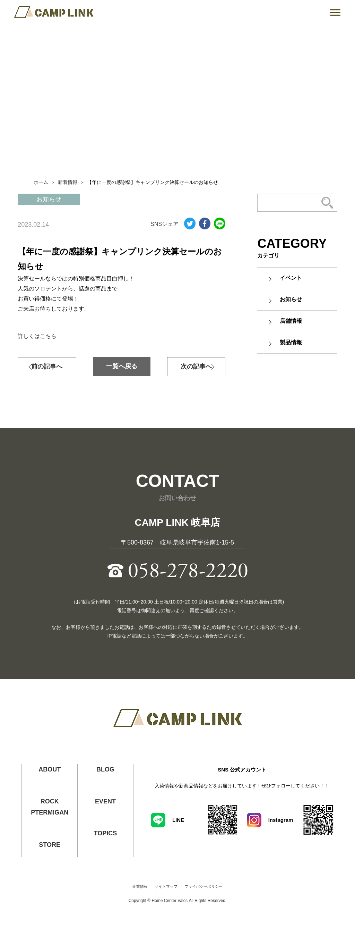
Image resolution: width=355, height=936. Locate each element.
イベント (291, 278)
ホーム (41, 182)
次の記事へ (196, 366)
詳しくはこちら (37, 336)
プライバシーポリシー (203, 886)
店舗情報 (291, 321)
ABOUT (49, 769)
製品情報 (291, 342)
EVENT (105, 801)
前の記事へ (46, 366)
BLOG (105, 769)
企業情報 (140, 886)
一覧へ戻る (121, 366)
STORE (49, 844)
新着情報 (67, 182)
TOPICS (105, 833)
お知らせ (291, 299)
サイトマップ (166, 886)
